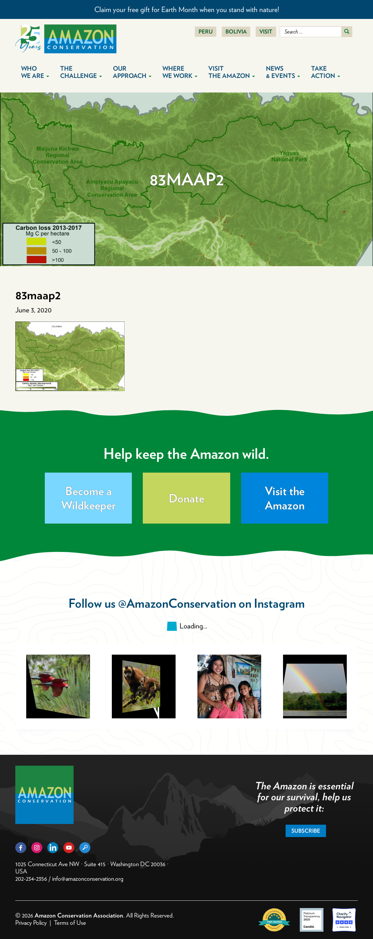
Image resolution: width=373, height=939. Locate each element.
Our (132, 72)
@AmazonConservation (177, 603)
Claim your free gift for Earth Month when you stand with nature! (186, 9)
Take (325, 72)
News (283, 72)
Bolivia (236, 31)
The (81, 72)
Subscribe (305, 831)
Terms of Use (70, 922)
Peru (206, 31)
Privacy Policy (31, 922)
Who (35, 72)
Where (179, 72)
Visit (265, 31)
